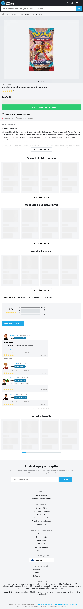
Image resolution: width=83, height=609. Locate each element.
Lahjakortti (41, 524)
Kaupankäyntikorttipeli (25, 14)
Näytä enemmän (41, 197)
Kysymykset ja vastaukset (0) (30, 298)
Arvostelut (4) (9, 298)
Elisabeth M (14, 364)
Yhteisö (48, 298)
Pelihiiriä (41, 534)
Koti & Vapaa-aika (12, 14)
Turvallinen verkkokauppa (41, 521)
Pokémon (37, 14)
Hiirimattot (41, 550)
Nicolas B (13, 378)
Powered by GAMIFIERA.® (41, 409)
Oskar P (12, 395)
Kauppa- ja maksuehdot (41, 498)
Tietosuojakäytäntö (41, 518)
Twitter (36, 573)
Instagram (37, 576)
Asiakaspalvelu (41, 495)
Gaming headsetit (41, 547)
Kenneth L (13, 335)
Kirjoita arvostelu (13, 323)
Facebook (37, 569)
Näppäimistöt (41, 537)
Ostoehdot (73, 604)
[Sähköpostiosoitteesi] (34, 479)
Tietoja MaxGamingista (41, 511)
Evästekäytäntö (41, 508)
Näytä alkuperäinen (11, 350)
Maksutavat (41, 514)
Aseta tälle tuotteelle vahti (41, 107)
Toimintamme (39, 604)
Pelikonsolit (41, 540)
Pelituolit (41, 544)
